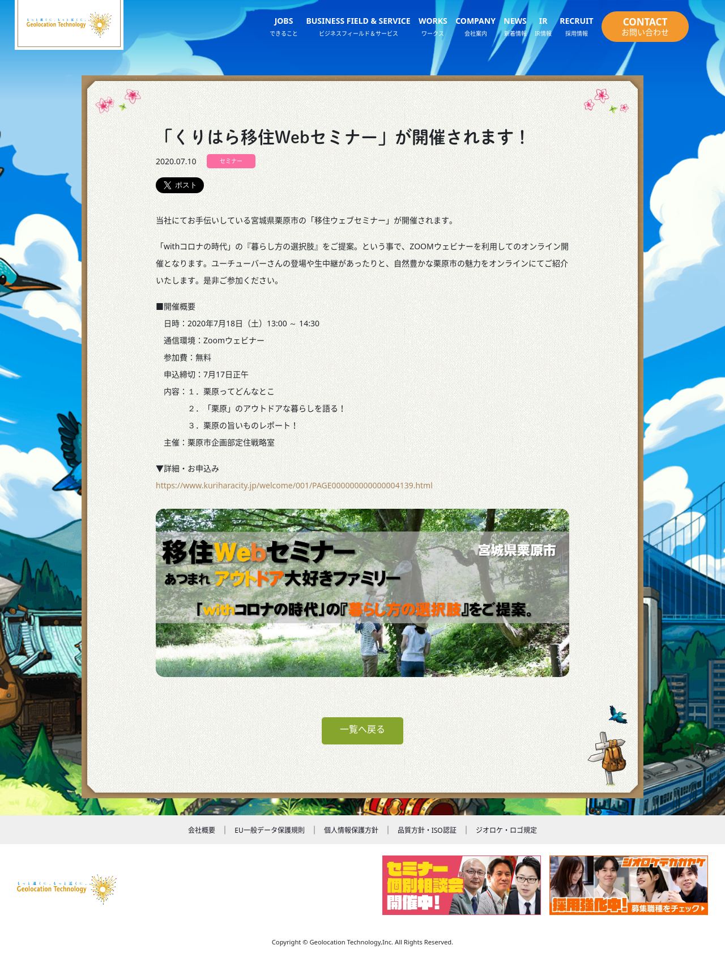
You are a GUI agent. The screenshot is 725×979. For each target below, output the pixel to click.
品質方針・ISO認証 (427, 830)
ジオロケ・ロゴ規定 (506, 830)
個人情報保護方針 (351, 830)
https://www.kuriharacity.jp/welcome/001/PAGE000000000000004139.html (294, 485)
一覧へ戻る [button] (362, 729)
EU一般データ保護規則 (269, 830)
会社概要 (201, 830)
